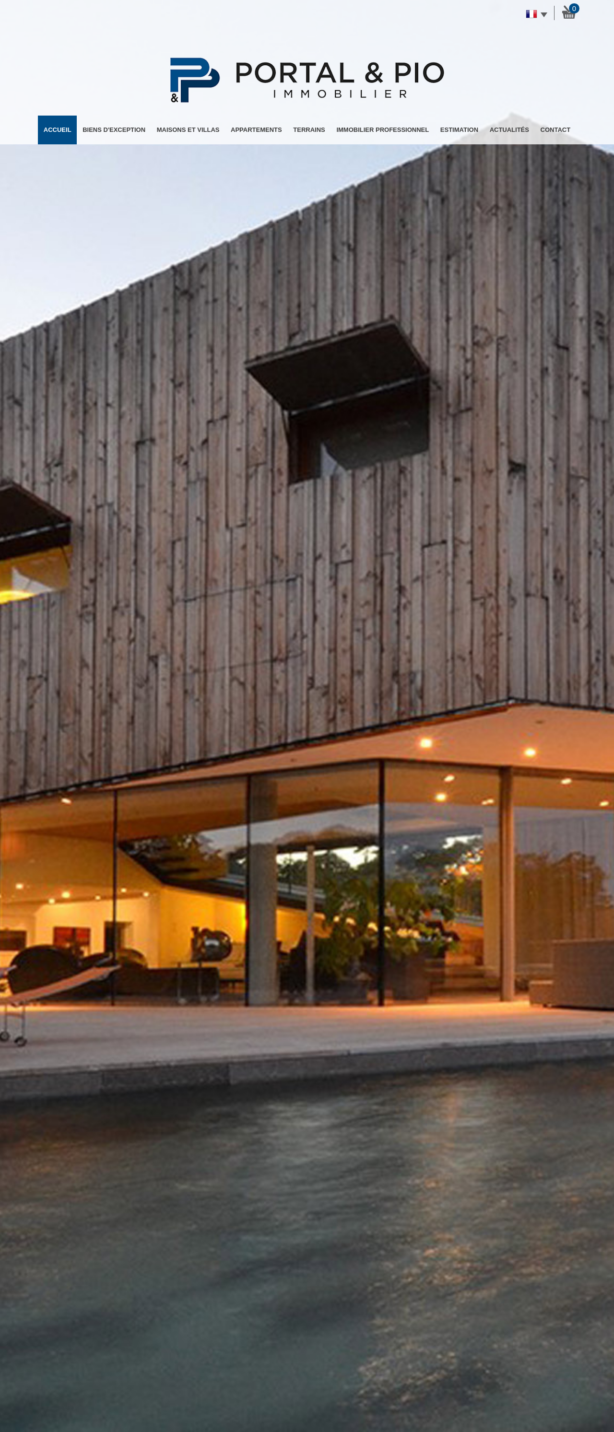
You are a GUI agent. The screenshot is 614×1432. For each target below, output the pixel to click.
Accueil (57, 129)
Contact (556, 129)
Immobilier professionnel (382, 129)
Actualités (509, 129)
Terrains (309, 129)
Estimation (459, 129)
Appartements (256, 129)
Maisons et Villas (188, 129)
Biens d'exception (114, 129)
